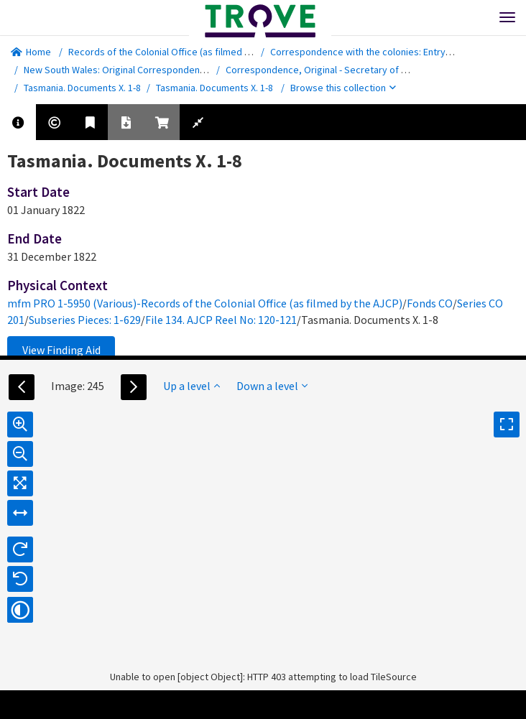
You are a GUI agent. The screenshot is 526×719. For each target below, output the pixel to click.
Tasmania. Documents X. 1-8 (82, 87)
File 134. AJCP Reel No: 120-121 (221, 319)
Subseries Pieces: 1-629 (85, 319)
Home (31, 51)
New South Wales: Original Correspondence (117, 69)
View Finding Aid (61, 350)
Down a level (272, 386)
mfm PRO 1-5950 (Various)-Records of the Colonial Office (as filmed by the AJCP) (204, 303)
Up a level (191, 386)
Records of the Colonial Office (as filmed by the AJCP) (183, 51)
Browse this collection (343, 87)
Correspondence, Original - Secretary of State (325, 69)
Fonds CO (430, 303)
